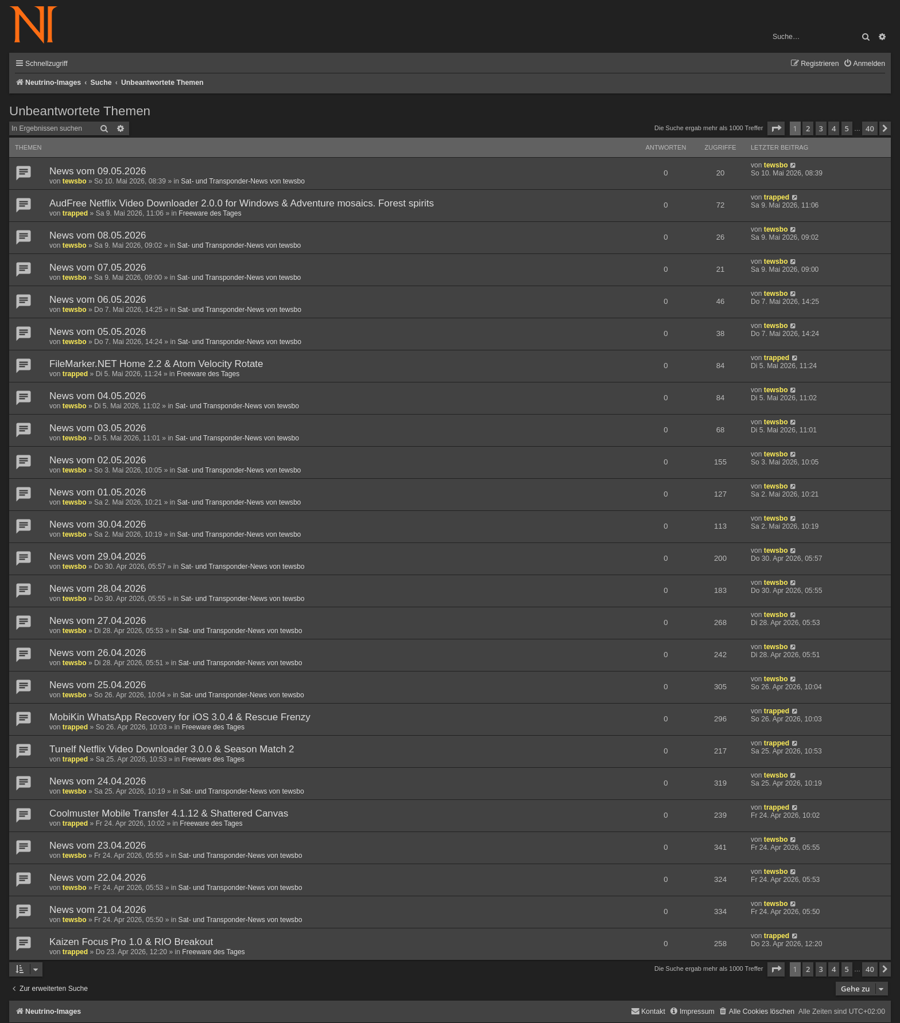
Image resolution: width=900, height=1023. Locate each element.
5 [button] (847, 128)
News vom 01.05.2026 (97, 492)
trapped (75, 213)
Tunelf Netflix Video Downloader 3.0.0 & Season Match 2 (171, 749)
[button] (776, 128)
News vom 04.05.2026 (97, 396)
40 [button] (870, 128)
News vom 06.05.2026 (97, 299)
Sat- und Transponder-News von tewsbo (243, 181)
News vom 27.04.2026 (97, 620)
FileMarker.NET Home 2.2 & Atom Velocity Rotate (156, 363)
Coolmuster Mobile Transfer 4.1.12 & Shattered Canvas (168, 813)
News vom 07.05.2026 (97, 267)
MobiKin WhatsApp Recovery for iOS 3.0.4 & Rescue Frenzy (180, 717)
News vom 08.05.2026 (97, 235)
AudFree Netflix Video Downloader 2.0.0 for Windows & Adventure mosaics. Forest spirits (241, 203)
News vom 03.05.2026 (97, 428)
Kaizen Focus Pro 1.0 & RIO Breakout (131, 941)
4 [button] (834, 128)
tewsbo (75, 181)
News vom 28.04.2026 (97, 588)
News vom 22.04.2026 (97, 877)
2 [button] (808, 128)
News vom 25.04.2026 (97, 685)
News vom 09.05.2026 (97, 171)
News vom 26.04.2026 (97, 652)
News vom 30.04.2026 (97, 524)
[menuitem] (864, 64)
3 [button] (821, 128)
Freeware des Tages (210, 213)
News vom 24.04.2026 (97, 781)
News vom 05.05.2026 (97, 331)
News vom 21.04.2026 (97, 909)
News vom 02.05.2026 (97, 460)
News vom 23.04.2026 (97, 845)
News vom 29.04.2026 (97, 556)
